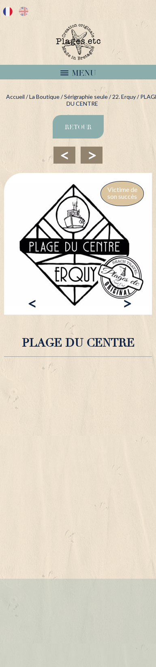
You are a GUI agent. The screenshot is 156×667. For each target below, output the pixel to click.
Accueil (15, 96)
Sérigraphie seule (86, 96)
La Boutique (44, 96)
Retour (78, 127)
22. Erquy (124, 96)
